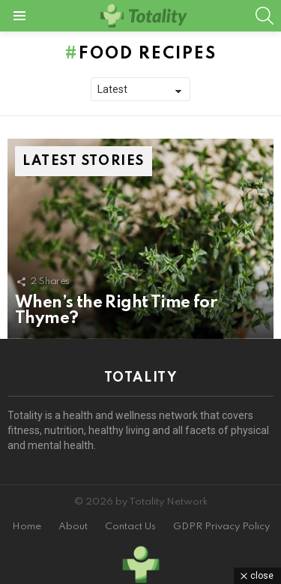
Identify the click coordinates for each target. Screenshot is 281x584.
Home (26, 527)
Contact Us (130, 527)
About (73, 527)
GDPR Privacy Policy (221, 527)
